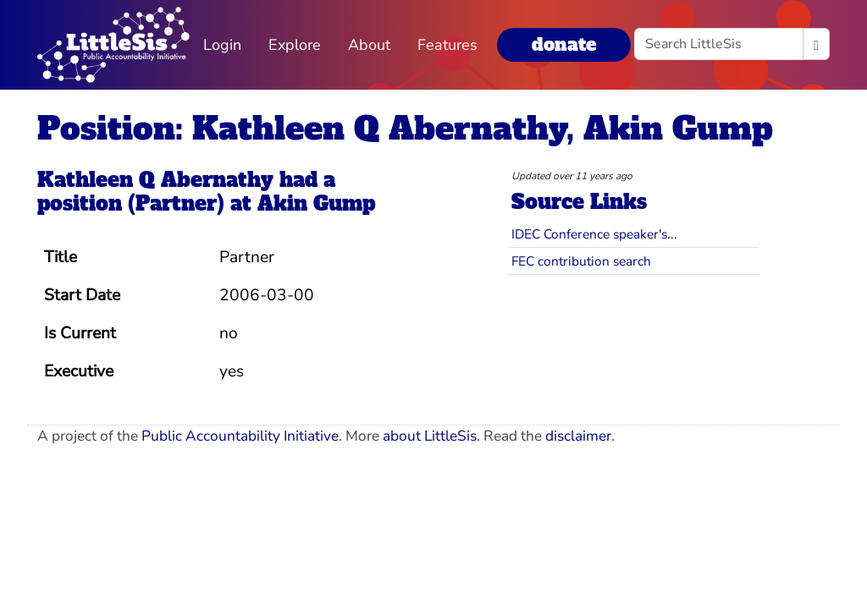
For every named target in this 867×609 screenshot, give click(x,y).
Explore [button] (294, 45)
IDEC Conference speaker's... (594, 234)
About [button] (369, 45)
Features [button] (447, 45)
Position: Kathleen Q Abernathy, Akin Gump (405, 128)
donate (564, 44)
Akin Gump (316, 203)
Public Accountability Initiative (240, 436)
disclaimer (578, 436)
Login (222, 45)
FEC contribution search (581, 261)
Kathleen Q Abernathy (155, 180)
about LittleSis (430, 436)
